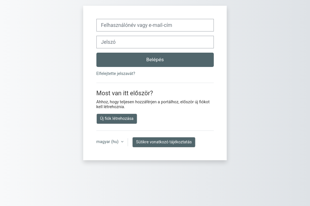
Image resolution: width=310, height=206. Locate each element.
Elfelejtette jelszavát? (115, 73)
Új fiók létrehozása (116, 118)
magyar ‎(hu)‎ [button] (108, 141)
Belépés (155, 59)
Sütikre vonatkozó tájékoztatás (164, 142)
